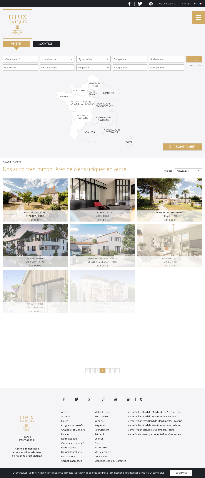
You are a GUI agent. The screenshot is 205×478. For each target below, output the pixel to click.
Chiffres (99, 438)
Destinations (68, 456)
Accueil (65, 412)
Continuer (181, 473)
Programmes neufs (72, 425)
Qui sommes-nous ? (72, 443)
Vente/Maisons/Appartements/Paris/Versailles (154, 434)
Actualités (100, 434)
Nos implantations (71, 452)
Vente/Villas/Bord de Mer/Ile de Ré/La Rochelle (154, 412)
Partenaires (101, 447)
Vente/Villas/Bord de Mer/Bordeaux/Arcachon (154, 425)
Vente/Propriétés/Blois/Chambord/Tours (151, 429)
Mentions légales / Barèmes (110, 460)
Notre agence (68, 447)
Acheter (65, 416)
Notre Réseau (69, 438)
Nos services (102, 416)
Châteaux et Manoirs (73, 429)
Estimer (65, 434)
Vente (16, 44)
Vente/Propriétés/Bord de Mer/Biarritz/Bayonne (155, 421)
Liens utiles (101, 456)
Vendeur (99, 421)
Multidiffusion (102, 412)
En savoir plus (157, 472)
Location (46, 44)
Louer (64, 421)
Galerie (99, 443)
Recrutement (102, 429)
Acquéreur (100, 425)
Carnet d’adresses (71, 460)
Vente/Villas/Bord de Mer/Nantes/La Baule (152, 416)
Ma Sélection (102, 452)
